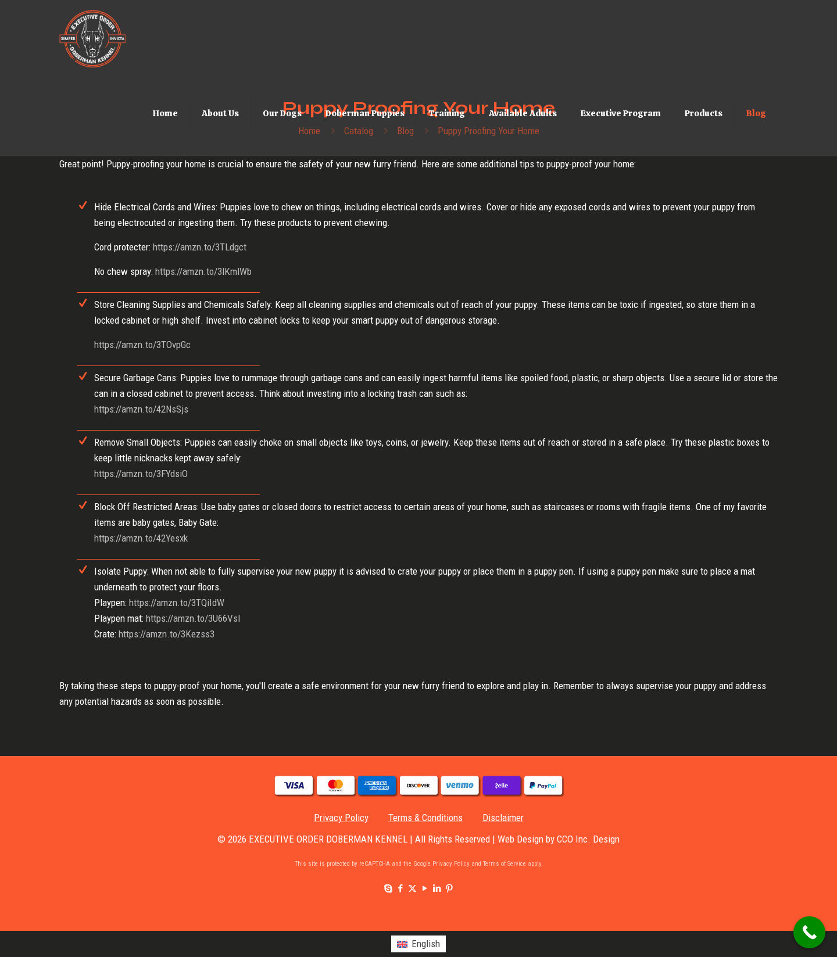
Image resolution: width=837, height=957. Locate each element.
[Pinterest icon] (449, 888)
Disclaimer (503, 817)
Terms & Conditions (425, 817)
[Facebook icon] (400, 888)
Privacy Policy (341, 817)
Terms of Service (504, 864)
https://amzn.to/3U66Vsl (193, 618)
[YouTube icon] (424, 888)
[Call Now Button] (809, 932)
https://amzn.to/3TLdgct (199, 247)
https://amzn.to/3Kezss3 (166, 634)
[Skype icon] (388, 888)
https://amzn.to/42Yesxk (141, 538)
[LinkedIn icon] (436, 888)
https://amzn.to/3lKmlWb (203, 271)
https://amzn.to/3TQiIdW (176, 602)
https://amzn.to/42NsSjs (141, 409)
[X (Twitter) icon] (412, 888)
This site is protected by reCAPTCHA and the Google (363, 864)
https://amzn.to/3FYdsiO (141, 473)
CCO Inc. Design (588, 839)
